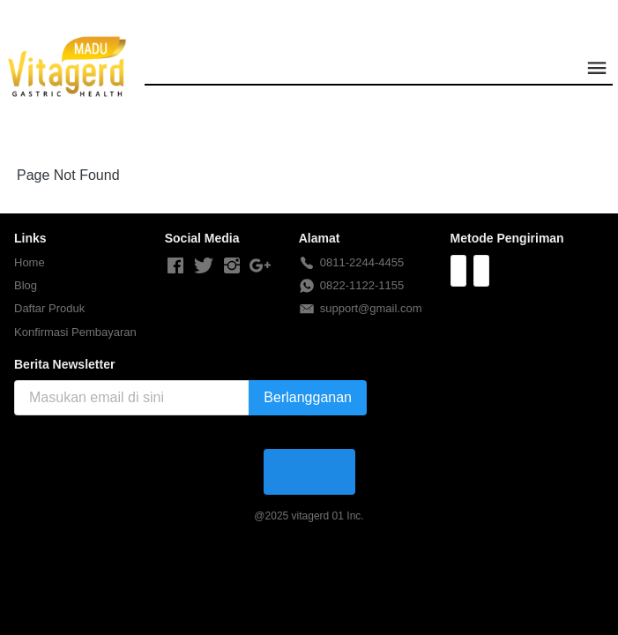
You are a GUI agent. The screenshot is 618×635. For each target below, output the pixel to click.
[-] (175, 266)
